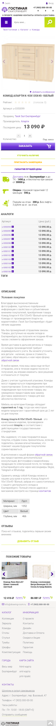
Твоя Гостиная (10, 29)
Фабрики (18, 15)
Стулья (6, 637)
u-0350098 (6, 243)
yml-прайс (25, 676)
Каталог (24, 29)
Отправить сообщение (14, 714)
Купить (19, 597)
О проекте (7, 15)
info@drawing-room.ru (15, 604)
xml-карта (24, 671)
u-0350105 (6, 267)
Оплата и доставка (44, 15)
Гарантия (28, 647)
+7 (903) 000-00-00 (42, 7)
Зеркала (6, 623)
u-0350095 (6, 231)
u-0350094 (6, 227)
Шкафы (6, 647)
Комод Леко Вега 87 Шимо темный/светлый (13, 584)
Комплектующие (11, 652)
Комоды (36, 29)
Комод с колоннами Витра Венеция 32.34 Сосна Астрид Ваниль (41, 584)
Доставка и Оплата (33, 632)
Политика (28, 642)
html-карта (25, 666)
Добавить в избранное (43, 92)
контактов (45, 491)
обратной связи (10, 360)
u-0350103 (6, 259)
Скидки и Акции (31, 637)
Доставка (18, 176)
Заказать (35, 146)
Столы (5, 632)
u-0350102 (6, 255)
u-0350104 (6, 263)
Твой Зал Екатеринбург (28, 116)
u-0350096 (6, 235)
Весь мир (7, 666)
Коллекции (8, 618)
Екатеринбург (9, 671)
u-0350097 (6, 239)
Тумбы (5, 642)
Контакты (28, 15)
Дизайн (27, 628)
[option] (28, 62)
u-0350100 (6, 247)
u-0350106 (6, 271)
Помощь (27, 652)
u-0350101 (6, 251)
